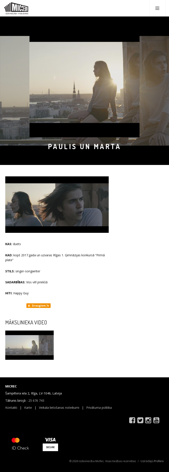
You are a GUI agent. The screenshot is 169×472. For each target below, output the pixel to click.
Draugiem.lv (38, 306)
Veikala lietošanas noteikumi (59, 407)
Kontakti (11, 407)
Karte (28, 407)
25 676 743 (36, 400)
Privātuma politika (99, 407)
